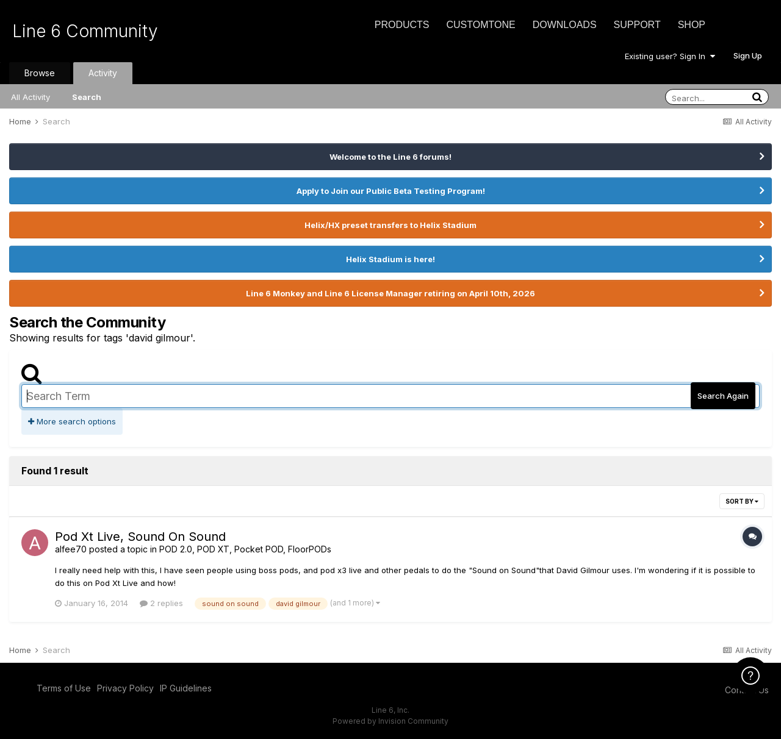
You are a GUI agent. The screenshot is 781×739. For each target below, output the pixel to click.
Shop (691, 25)
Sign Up (747, 55)
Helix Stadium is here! (390, 259)
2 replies (161, 603)
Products (402, 25)
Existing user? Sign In (670, 56)
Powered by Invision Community (390, 721)
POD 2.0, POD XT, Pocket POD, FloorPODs (245, 549)
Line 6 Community (85, 31)
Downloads (565, 25)
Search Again (723, 396)
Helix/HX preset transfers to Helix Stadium (390, 225)
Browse (39, 73)
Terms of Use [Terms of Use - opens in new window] (64, 688)
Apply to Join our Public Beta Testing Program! (391, 191)
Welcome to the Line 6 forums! (390, 157)
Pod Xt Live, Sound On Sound (140, 536)
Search (86, 97)
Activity (102, 73)
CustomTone (480, 25)
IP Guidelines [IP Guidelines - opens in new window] (186, 688)
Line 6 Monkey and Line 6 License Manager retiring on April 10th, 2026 (390, 293)
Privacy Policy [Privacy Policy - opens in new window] (125, 688)
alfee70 (71, 549)
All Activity (30, 97)
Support (637, 25)
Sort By (741, 501)
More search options (72, 421)
